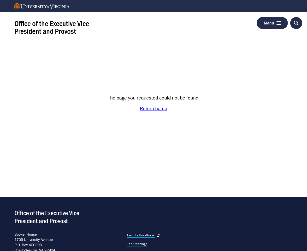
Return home (153, 108)
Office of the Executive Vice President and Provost (51, 27)
